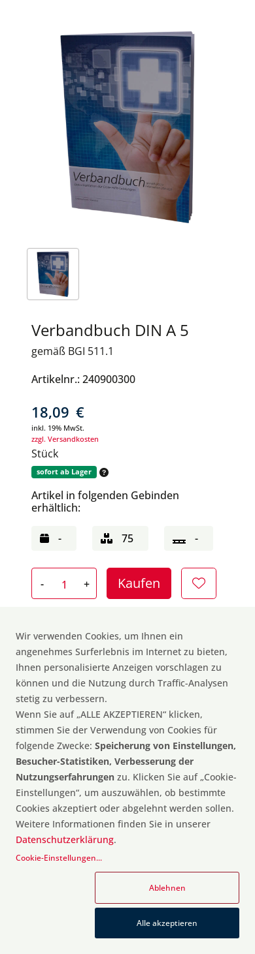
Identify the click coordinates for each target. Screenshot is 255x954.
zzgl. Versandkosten (65, 439)
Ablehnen (167, 887)
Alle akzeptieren (167, 923)
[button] (103, 472)
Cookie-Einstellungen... (59, 857)
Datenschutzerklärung (65, 839)
